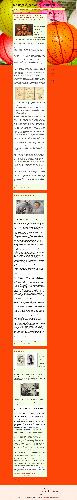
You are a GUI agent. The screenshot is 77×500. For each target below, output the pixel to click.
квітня (53, 57)
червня (53, 53)
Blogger (57, 497)
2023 (52, 67)
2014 (52, 80)
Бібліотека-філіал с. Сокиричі (34, 5)
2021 (52, 69)
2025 (52, 30)
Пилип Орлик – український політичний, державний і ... (58, 41)
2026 (52, 28)
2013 (52, 82)
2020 (52, 71)
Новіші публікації (18, 480)
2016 (52, 76)
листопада (54, 36)
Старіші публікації (41, 480)
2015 (52, 78)
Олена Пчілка (19, 351)
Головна (16, 9)
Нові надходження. (47, 9)
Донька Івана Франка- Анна (24, 195)
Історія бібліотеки (24, 9)
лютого (53, 62)
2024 (52, 32)
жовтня (53, 38)
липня (53, 51)
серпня (53, 49)
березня (53, 60)
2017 (52, 73)
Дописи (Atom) (23, 483)
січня (53, 64)
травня (53, 55)
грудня (53, 34)
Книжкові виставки (35, 9)
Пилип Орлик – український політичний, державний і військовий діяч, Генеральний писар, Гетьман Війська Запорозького (29, 17)
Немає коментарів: (18, 187)
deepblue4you (46, 497)
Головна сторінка (29, 480)
